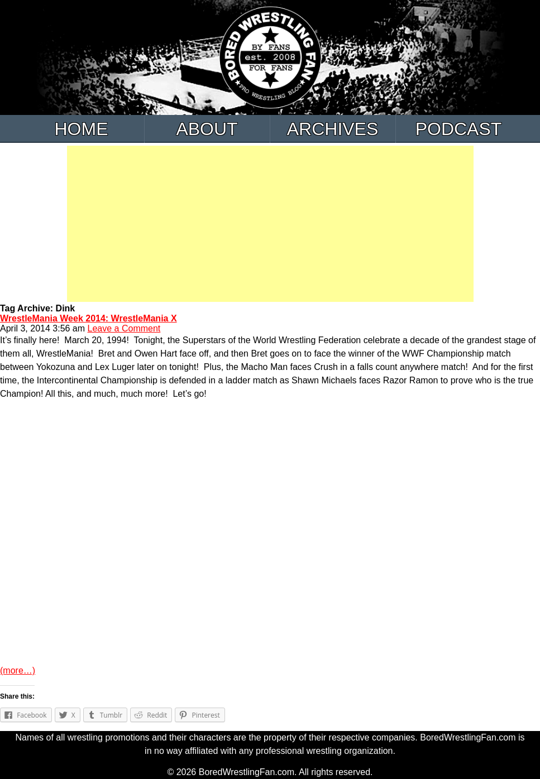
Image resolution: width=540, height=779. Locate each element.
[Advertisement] (270, 224)
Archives (333, 129)
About (206, 129)
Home (81, 129)
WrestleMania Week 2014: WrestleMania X (88, 318)
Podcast (458, 129)
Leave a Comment (124, 328)
